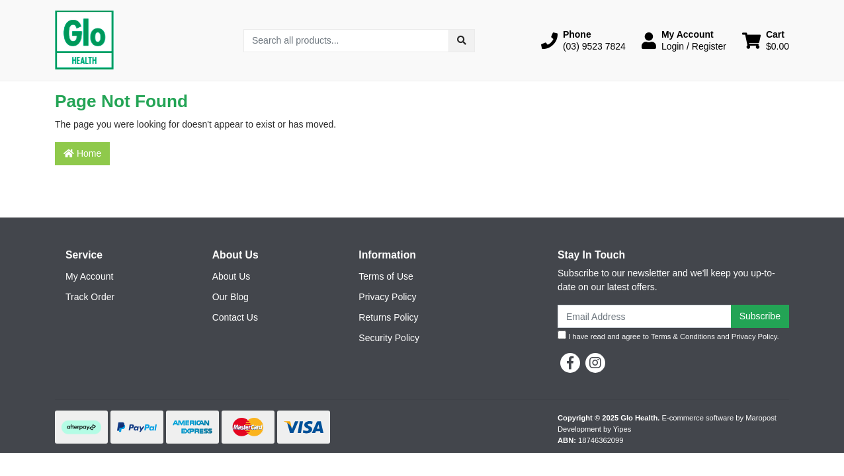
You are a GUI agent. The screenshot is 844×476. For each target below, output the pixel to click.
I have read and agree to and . (668, 335)
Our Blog (230, 297)
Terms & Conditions (683, 336)
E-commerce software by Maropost (718, 418)
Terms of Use (386, 276)
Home (82, 153)
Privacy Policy (387, 297)
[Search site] (461, 40)
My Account (89, 276)
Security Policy (389, 338)
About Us (231, 276)
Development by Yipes (594, 429)
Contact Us (235, 317)
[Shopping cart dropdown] (765, 40)
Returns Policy (388, 317)
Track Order (89, 297)
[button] (583, 40)
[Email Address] (645, 316)
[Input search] (346, 40)
